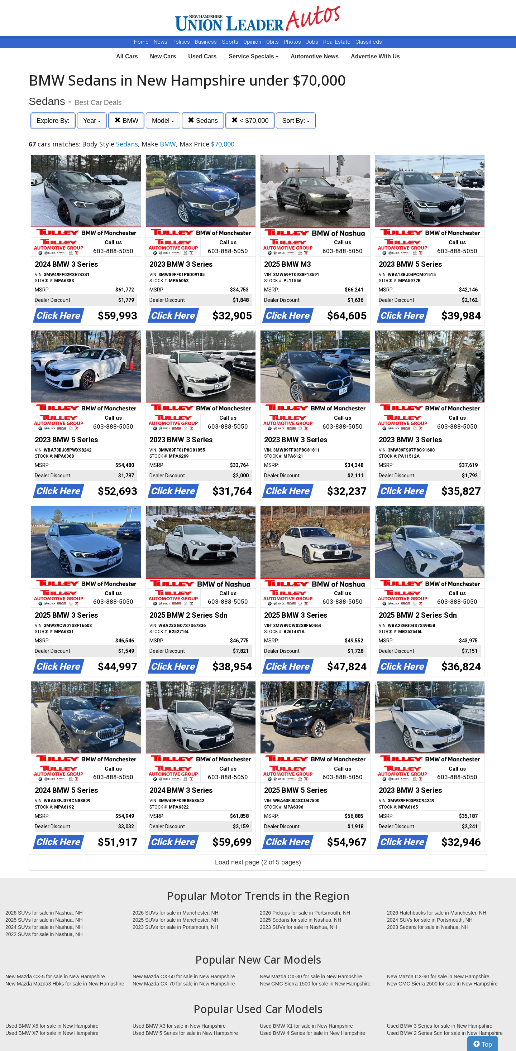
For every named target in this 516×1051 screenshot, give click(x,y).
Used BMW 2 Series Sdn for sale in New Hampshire (445, 1033)
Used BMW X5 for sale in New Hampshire (52, 1026)
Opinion (253, 42)
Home (141, 42)
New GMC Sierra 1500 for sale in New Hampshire (315, 984)
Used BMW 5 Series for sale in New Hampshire (185, 1033)
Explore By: (53, 120)
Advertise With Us (375, 56)
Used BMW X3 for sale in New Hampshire (179, 1026)
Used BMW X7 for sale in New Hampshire (52, 1033)
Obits (273, 42)
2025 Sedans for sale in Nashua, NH (300, 920)
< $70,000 (250, 120)
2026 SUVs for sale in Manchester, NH (176, 913)
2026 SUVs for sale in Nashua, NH (44, 913)
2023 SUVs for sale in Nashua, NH (298, 927)
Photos (293, 42)
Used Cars (202, 56)
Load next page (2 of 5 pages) (258, 862)
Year (92, 120)
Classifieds (368, 42)
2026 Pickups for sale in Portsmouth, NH (305, 913)
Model (163, 120)
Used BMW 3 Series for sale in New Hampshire (439, 1026)
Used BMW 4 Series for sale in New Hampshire (312, 1033)
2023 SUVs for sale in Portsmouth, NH (175, 927)
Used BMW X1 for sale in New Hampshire (306, 1026)
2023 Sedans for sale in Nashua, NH (427, 927)
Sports (231, 42)
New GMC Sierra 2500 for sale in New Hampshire (442, 984)
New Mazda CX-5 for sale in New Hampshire (55, 976)
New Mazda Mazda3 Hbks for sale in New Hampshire (64, 984)
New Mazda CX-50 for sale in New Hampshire (184, 976)
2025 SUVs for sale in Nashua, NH (44, 920)
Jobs (313, 42)
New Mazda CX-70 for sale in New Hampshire (184, 984)
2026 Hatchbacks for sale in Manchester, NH (436, 913)
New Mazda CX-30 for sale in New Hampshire (311, 976)
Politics (181, 42)
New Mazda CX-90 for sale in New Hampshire (438, 976)
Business (206, 42)
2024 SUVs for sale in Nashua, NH (44, 927)
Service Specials (253, 56)
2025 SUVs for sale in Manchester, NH (176, 920)
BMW (126, 120)
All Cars (127, 56)
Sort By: (296, 120)
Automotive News (315, 56)
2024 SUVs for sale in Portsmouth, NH (430, 920)
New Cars (163, 56)
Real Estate (337, 42)
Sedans (203, 120)
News (160, 42)
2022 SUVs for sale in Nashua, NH (44, 934)
